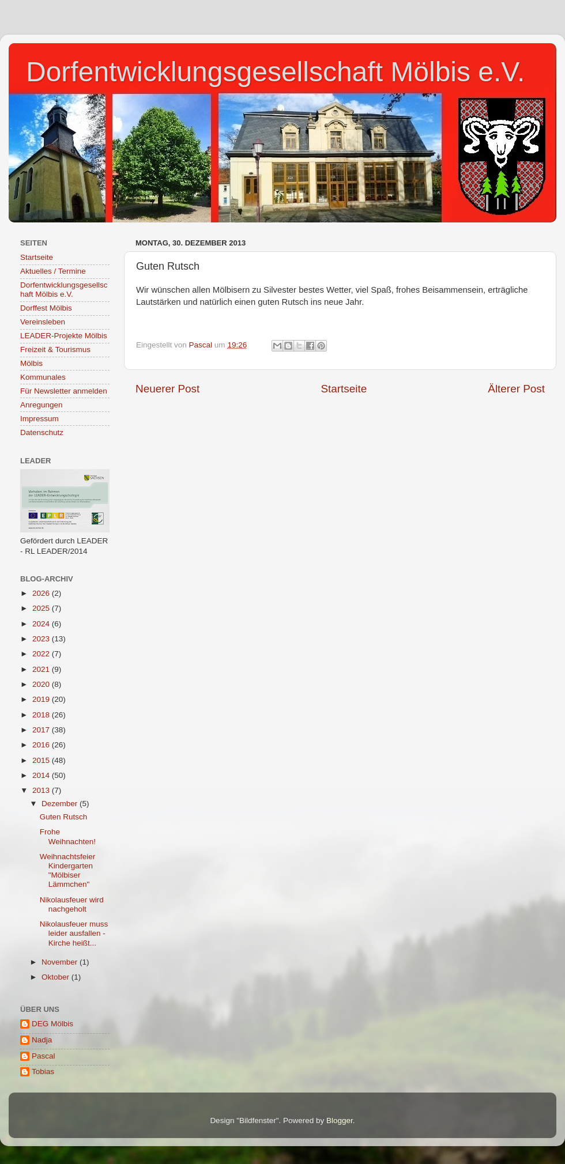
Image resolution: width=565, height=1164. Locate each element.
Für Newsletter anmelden (63, 391)
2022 (42, 653)
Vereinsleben (42, 322)
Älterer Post (516, 389)
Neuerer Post (167, 389)
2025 (42, 608)
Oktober (56, 977)
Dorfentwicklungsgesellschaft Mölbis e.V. (275, 71)
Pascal (43, 1056)
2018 (42, 715)
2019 (42, 699)
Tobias (43, 1071)
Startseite (344, 389)
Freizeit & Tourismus (55, 349)
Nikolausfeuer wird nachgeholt (72, 904)
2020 (42, 684)
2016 (42, 744)
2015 (42, 760)
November (61, 962)
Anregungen (41, 404)
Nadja (42, 1039)
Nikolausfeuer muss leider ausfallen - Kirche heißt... (74, 933)
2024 (42, 623)
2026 (42, 593)
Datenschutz (41, 432)
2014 (42, 775)
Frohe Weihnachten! (68, 836)
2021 (42, 669)
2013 (42, 790)
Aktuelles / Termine (53, 271)
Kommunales (43, 377)
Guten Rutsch (64, 816)
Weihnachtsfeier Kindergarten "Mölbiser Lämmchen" (68, 870)
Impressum (39, 418)
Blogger (339, 1120)
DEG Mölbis (52, 1023)
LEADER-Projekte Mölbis (63, 335)
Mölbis (31, 363)
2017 (42, 729)
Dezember (61, 803)
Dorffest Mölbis (46, 308)
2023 (42, 638)
